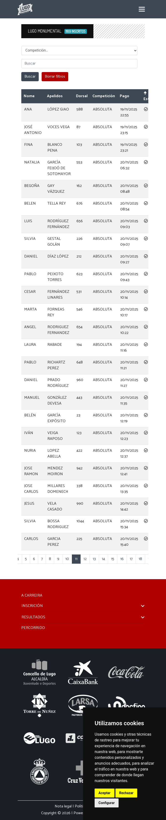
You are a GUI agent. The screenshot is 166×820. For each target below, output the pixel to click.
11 (76, 559)
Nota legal (63, 806)
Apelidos (55, 96)
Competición (103, 96)
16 (122, 559)
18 (140, 559)
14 (103, 559)
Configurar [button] (106, 803)
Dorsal (82, 96)
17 (131, 559)
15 (112, 559)
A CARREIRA (31, 595)
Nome (29, 96)
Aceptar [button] (104, 793)
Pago (124, 96)
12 (85, 559)
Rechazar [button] (126, 793)
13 (94, 559)
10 (67, 559)
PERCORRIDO (33, 628)
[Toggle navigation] (141, 9)
